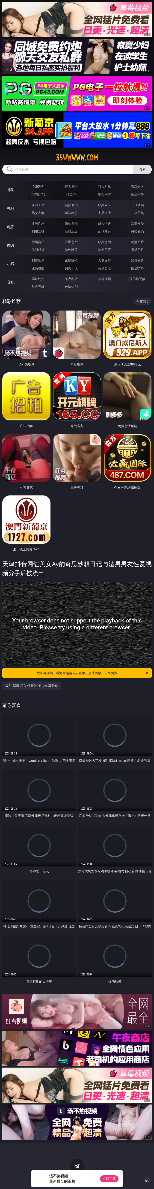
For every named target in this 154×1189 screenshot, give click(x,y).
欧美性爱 (137, 223)
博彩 (11, 189)
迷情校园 (38, 268)
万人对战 (104, 186)
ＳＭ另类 (137, 213)
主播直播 (104, 213)
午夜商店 (71, 279)
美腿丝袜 (38, 249)
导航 (11, 282)
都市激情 (38, 260)
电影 (11, 226)
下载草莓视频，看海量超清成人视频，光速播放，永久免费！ (91, 673)
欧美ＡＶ (104, 205)
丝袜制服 (71, 213)
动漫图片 (137, 242)
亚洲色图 (71, 242)
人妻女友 (104, 260)
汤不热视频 (137, 279)
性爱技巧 (137, 268)
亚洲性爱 (38, 223)
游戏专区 (137, 186)
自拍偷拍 (71, 205)
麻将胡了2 (38, 194)
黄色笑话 (104, 268)
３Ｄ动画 (137, 205)
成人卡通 (104, 223)
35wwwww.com (77, 157)
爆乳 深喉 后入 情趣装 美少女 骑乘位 (32, 685)
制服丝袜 (38, 231)
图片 (11, 245)
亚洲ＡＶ (38, 205)
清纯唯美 (71, 249)
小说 (11, 263)
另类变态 (137, 231)
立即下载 (109, 1179)
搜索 (142, 169)
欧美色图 (104, 242)
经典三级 (71, 231)
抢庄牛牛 (137, 194)
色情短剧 (71, 286)
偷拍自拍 (71, 223)
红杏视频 (38, 286)
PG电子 (38, 186)
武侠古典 (137, 260)
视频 (11, 208)
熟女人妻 (38, 213)
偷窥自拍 (38, 242)
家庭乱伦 (71, 260)
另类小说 (71, 268)
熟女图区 (104, 249)
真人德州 (71, 186)
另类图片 (137, 249)
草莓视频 (104, 279)
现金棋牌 (104, 194)
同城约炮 (38, 279)
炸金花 (71, 194)
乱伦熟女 (104, 231)
